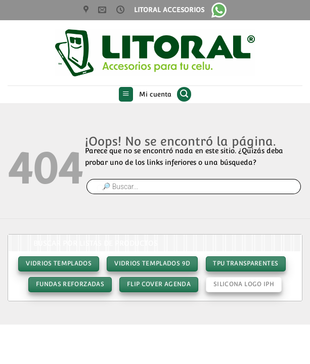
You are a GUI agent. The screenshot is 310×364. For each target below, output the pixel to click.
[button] (126, 94)
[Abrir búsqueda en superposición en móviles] (193, 186)
